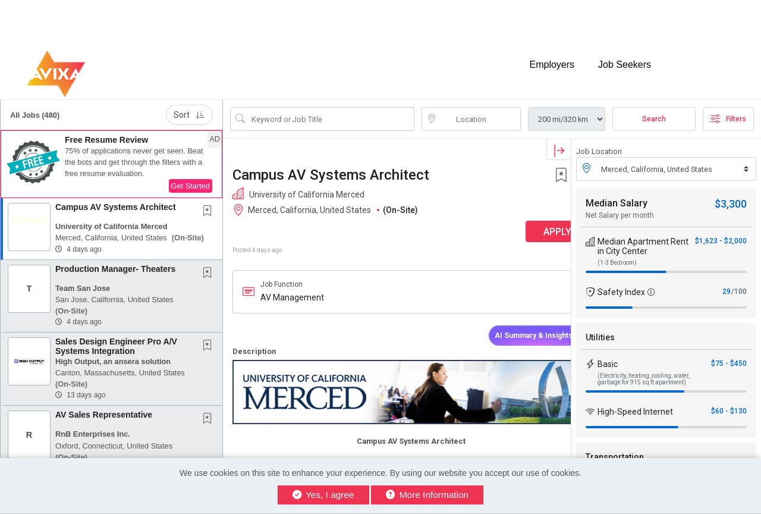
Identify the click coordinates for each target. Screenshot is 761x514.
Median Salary (616, 193)
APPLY (529, 221)
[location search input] (479, 109)
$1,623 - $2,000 (721, 231)
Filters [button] (728, 109)
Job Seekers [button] (624, 58)
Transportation (615, 447)
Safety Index (621, 282)
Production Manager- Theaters (115, 258)
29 (726, 281)
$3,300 (731, 193)
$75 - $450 (729, 353)
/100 (739, 281)
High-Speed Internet (635, 401)
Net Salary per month (620, 205)
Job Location (599, 141)
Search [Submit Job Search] (654, 109)
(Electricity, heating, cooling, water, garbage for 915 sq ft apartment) (644, 368)
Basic (608, 354)
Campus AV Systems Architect (115, 197)
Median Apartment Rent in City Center (643, 236)
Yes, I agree (323, 495)
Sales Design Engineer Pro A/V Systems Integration (116, 336)
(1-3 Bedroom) (617, 252)
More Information (427, 495)
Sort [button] (189, 104)
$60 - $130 (729, 401)
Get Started (190, 175)
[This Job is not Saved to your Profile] (210, 202)
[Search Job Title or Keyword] (330, 109)
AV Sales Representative (103, 404)
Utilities (600, 327)
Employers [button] (551, 58)
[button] (111, 154)
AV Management (292, 287)
